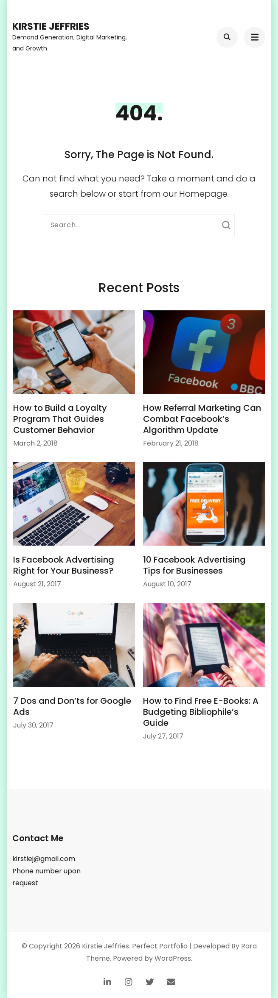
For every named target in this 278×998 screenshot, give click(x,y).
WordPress (172, 958)
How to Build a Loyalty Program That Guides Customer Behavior (60, 419)
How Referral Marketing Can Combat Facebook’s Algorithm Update (202, 419)
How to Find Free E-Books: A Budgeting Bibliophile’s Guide (200, 712)
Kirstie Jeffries (51, 26)
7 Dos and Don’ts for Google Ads (72, 706)
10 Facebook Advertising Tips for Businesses (194, 565)
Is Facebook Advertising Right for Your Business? (63, 565)
